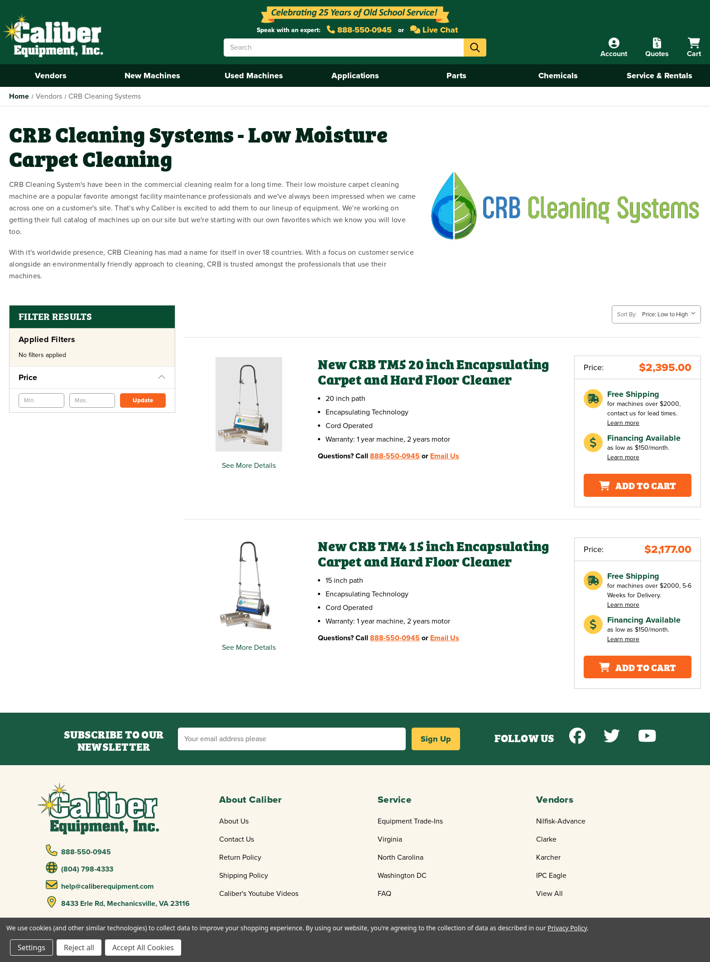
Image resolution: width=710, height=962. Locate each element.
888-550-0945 (359, 30)
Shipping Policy (243, 875)
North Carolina (400, 857)
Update (143, 400)
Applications (355, 76)
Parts (456, 76)
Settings (31, 947)
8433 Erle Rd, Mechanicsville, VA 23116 (118, 902)
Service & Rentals (659, 76)
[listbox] (670, 314)
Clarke (546, 839)
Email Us (444, 456)
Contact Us (236, 839)
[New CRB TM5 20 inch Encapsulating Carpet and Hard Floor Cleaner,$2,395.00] (249, 404)
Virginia (390, 839)
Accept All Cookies (143, 947)
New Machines (152, 76)
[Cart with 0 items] (694, 48)
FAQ (384, 893)
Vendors (51, 76)
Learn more (623, 423)
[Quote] (657, 48)
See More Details (249, 465)
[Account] (613, 48)
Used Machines (254, 76)
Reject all (79, 947)
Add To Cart (637, 485)
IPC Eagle (551, 875)
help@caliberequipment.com (100, 885)
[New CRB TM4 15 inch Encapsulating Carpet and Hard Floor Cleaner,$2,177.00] (249, 586)
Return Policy (240, 857)
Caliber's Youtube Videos (258, 893)
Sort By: (627, 314)
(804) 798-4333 (79, 868)
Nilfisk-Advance (560, 821)
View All (549, 893)
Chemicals (558, 76)
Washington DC (402, 875)
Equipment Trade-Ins (410, 821)
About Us (234, 821)
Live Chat (434, 30)
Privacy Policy (567, 928)
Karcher (548, 857)
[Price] (92, 377)
